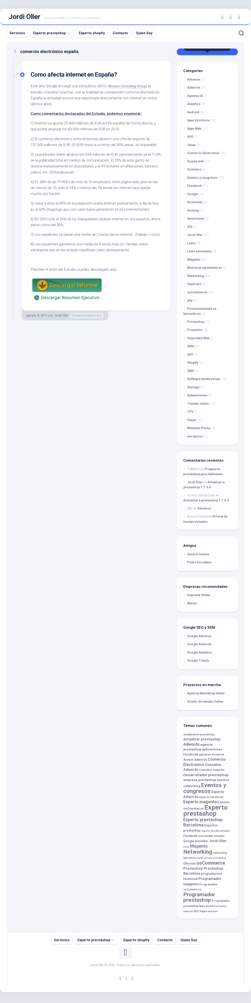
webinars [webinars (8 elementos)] (213, 913)
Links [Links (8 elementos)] (186, 849)
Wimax (192, 605)
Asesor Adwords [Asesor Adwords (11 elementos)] (195, 762)
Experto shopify (92, 35)
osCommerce (197, 294)
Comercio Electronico (87, 317)
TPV (190, 414)
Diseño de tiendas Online (205, 703)
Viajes (191, 422)
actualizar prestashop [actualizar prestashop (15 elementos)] (201, 741)
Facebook (194, 188)
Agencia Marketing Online (206, 695)
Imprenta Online (198, 597)
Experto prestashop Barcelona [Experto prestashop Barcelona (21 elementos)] (202, 824)
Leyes (191, 245)
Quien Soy (144, 35)
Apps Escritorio (198, 122)
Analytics (194, 106)
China (191, 147)
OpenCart (194, 286)
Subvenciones (197, 397)
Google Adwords (199, 646)
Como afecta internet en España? (79, 76)
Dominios (194, 171)
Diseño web (195, 163)
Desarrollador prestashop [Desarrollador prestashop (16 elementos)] (205, 777)
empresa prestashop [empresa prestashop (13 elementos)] (199, 782)
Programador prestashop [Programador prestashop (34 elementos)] (199, 899)
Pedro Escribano (199, 564)
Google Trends (198, 662)
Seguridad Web (198, 340)
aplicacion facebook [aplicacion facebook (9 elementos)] (211, 756)
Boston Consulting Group (129, 88)
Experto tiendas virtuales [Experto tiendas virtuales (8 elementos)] (215, 832)
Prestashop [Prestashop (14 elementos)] (193, 871)
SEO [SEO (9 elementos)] (196, 913)
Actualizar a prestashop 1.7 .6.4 (206, 502)
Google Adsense (199, 638)
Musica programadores (204, 270)
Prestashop (195, 323)
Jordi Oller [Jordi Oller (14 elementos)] (218, 843)
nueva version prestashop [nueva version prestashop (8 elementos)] (211, 860)
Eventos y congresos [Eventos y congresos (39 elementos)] (204, 790)
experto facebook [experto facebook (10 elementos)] (211, 799)
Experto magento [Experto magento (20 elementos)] (200, 804)
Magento (193, 261)
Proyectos (195, 332)
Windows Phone (198, 430)
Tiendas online (198, 405)
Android (193, 114)
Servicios (17, 35)
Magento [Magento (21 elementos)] (199, 848)
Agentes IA (195, 98)
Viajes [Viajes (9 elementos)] (203, 913)
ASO (190, 139)
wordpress (195, 438)
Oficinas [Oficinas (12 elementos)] (189, 865)
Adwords (193, 89)
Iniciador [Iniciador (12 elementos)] (201, 843)
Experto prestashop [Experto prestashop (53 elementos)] (205, 812)
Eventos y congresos (202, 179)
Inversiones (195, 220)
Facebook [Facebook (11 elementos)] (190, 838)
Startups (193, 389)
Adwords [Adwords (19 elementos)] (191, 746)
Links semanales (199, 253)
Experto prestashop (49, 35)
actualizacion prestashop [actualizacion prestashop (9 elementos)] (198, 736)
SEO (190, 356)
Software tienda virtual (203, 381)
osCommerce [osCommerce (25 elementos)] (210, 865)
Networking (195, 278)
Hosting (193, 212)
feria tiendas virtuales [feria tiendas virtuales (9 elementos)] (211, 838)
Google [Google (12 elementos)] (188, 843)
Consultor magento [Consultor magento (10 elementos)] (211, 772)
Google (192, 196)
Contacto (120, 35)
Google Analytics (199, 654)
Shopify (192, 364)
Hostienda (194, 204)
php (189, 302)
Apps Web (194, 130)
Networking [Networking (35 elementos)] (197, 854)
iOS (189, 229)
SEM (190, 348)
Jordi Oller (24, 18)
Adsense (193, 81)
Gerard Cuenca (198, 556)
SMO (190, 373)
